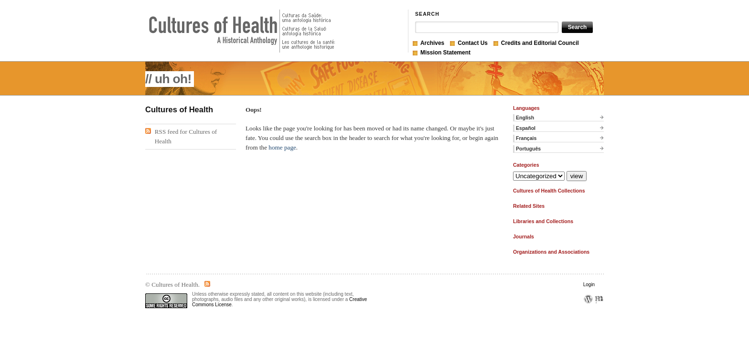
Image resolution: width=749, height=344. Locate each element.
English (525, 117)
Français (526, 138)
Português (528, 148)
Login (589, 284)
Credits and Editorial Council (540, 43)
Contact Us (473, 43)
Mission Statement (445, 52)
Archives (432, 43)
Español (525, 128)
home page (282, 147)
